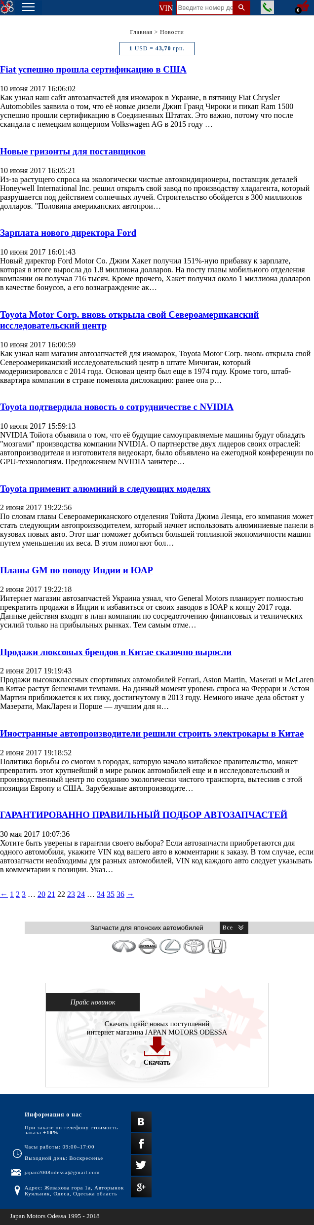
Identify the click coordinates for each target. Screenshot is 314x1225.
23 (71, 894)
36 (120, 894)
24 (81, 894)
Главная (141, 32)
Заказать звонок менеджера (267, 7)
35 (111, 894)
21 (51, 894)
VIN (165, 8)
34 (101, 894)
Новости (172, 32)
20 (41, 894)
